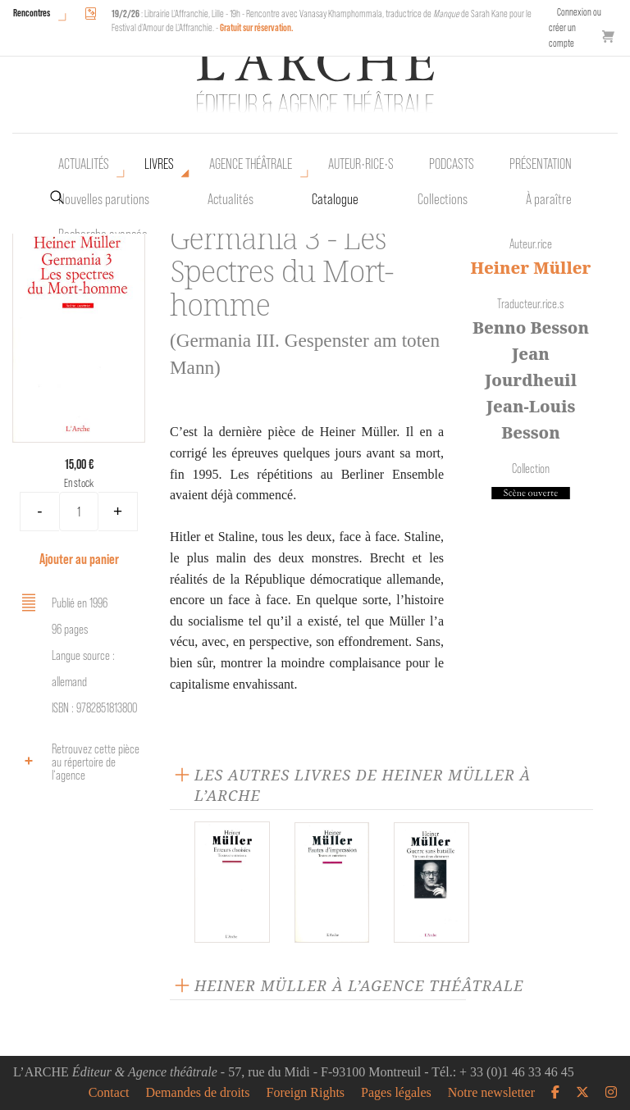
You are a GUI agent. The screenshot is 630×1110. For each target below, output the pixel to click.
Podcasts (451, 164)
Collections (443, 199)
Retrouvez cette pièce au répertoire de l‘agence (77, 762)
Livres (159, 164)
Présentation (540, 164)
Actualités (83, 164)
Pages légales (396, 1092)
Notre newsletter (491, 1092)
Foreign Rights (306, 1092)
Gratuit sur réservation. (257, 27)
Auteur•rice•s (361, 164)
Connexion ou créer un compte (575, 27)
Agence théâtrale (250, 164)
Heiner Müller (530, 268)
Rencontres (31, 13)
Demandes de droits (197, 1092)
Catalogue (335, 199)
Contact (109, 1092)
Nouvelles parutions (103, 199)
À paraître (549, 199)
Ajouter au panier (79, 558)
